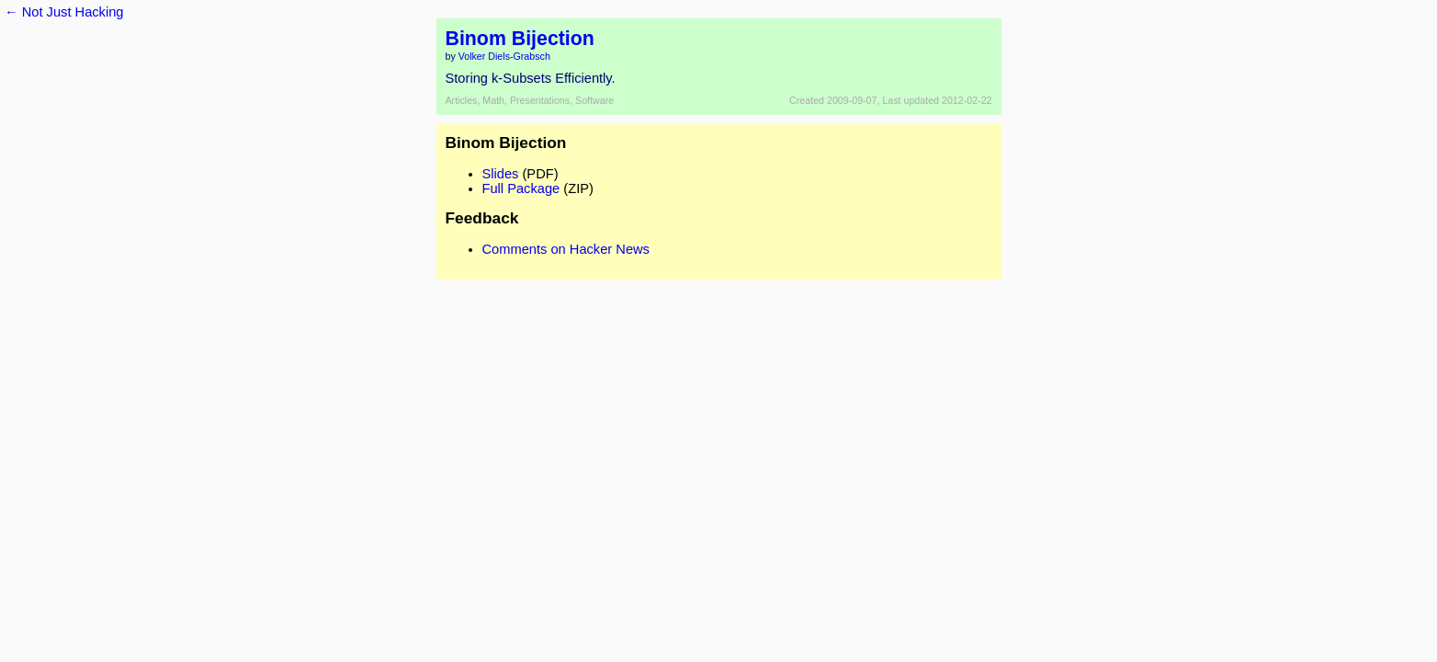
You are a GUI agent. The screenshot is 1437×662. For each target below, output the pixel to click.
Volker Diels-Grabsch (504, 56)
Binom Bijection (520, 39)
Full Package (521, 188)
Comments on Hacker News (566, 249)
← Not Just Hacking (64, 12)
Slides (500, 173)
